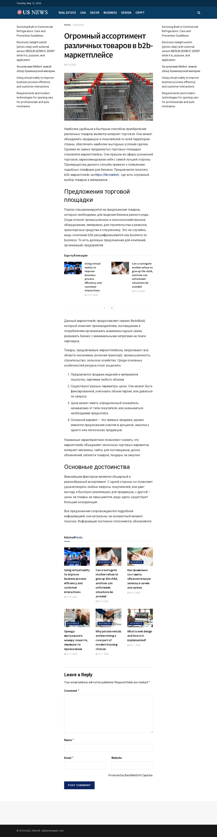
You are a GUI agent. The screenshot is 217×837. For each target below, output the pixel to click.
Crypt (140, 12)
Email (69, 758)
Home (67, 24)
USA (83, 12)
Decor (94, 12)
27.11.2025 (70, 654)
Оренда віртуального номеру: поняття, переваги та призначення (76, 640)
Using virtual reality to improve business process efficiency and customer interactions (93, 277)
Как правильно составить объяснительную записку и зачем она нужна (139, 579)
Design (126, 12)
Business (110, 12)
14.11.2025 (102, 654)
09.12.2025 (138, 291)
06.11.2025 (133, 645)
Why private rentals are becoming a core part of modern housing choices (108, 640)
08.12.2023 (70, 64)
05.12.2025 (133, 592)
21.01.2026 (91, 295)
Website (116, 757)
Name (69, 740)
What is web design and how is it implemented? (139, 635)
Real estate (67, 12)
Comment (72, 691)
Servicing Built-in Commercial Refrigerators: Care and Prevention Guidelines (35, 31)
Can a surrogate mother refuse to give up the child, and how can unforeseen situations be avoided (142, 275)
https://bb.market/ (107, 175)
